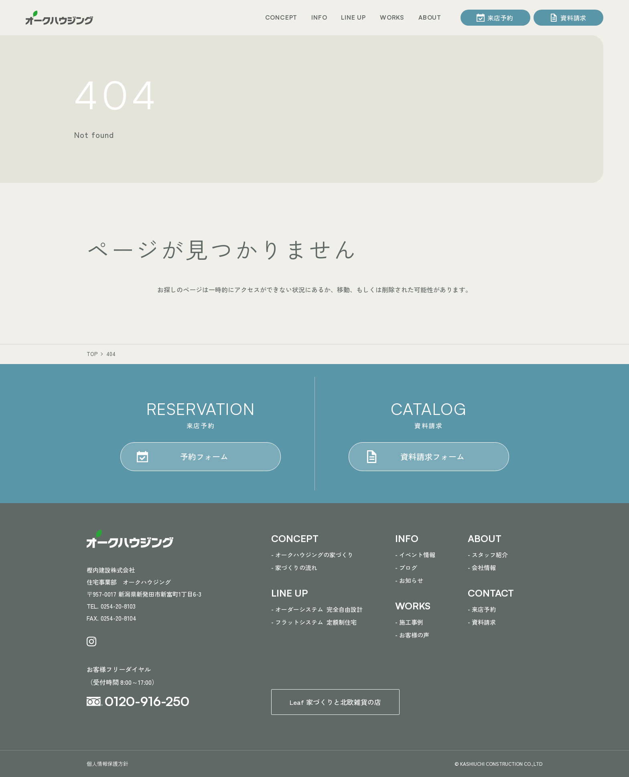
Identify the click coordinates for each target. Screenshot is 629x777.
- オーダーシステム (317, 609)
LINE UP (353, 17)
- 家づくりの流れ (294, 567)
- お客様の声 (412, 635)
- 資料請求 (482, 622)
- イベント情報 (415, 554)
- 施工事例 (409, 622)
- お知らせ (409, 580)
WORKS (392, 17)
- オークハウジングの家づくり (312, 554)
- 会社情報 (482, 567)
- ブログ (406, 567)
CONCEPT (281, 17)
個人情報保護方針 (107, 763)
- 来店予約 (482, 609)
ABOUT (429, 17)
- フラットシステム (314, 622)
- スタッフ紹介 (488, 554)
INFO (319, 17)
